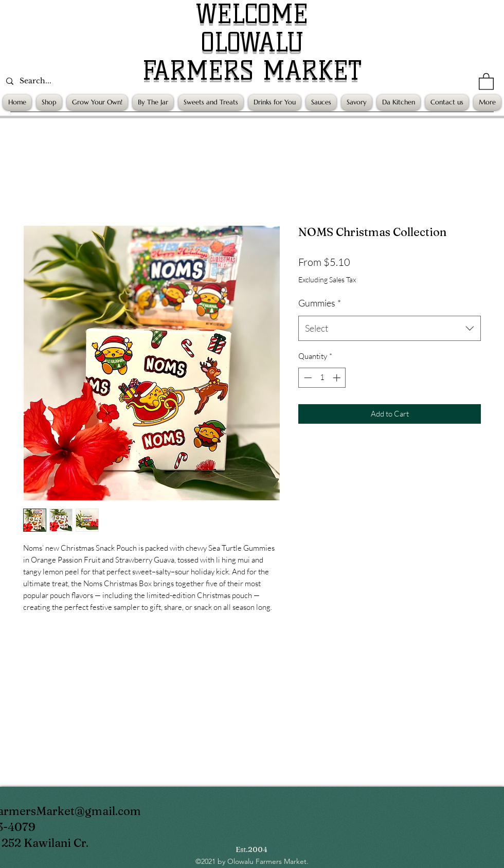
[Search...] (71, 81)
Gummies (319, 303)
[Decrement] (307, 377)
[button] (486, 81)
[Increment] (338, 377)
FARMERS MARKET (252, 70)
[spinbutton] (322, 377)
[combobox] (389, 328)
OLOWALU (252, 42)
